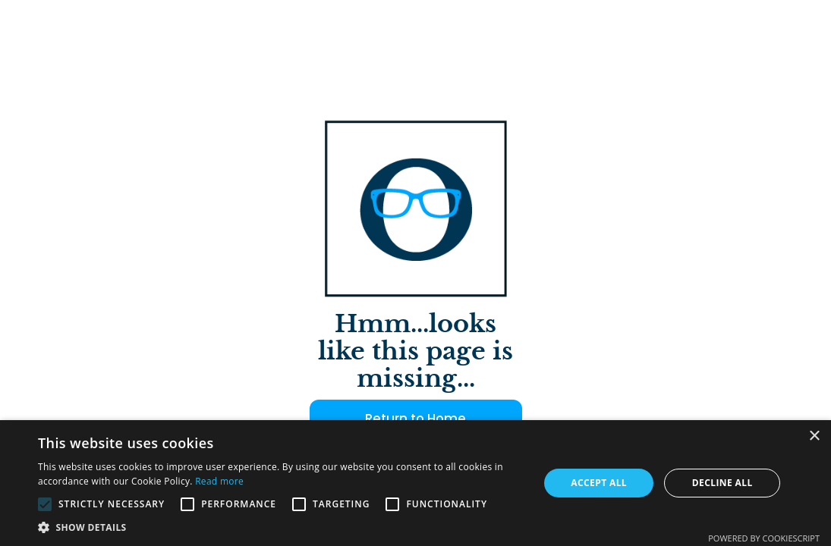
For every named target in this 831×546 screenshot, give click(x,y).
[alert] (415, 483)
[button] (281, 527)
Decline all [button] (722, 482)
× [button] (814, 436)
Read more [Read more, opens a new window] (219, 481)
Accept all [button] (599, 482)
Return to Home (415, 419)
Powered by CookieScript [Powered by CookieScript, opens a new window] (764, 538)
